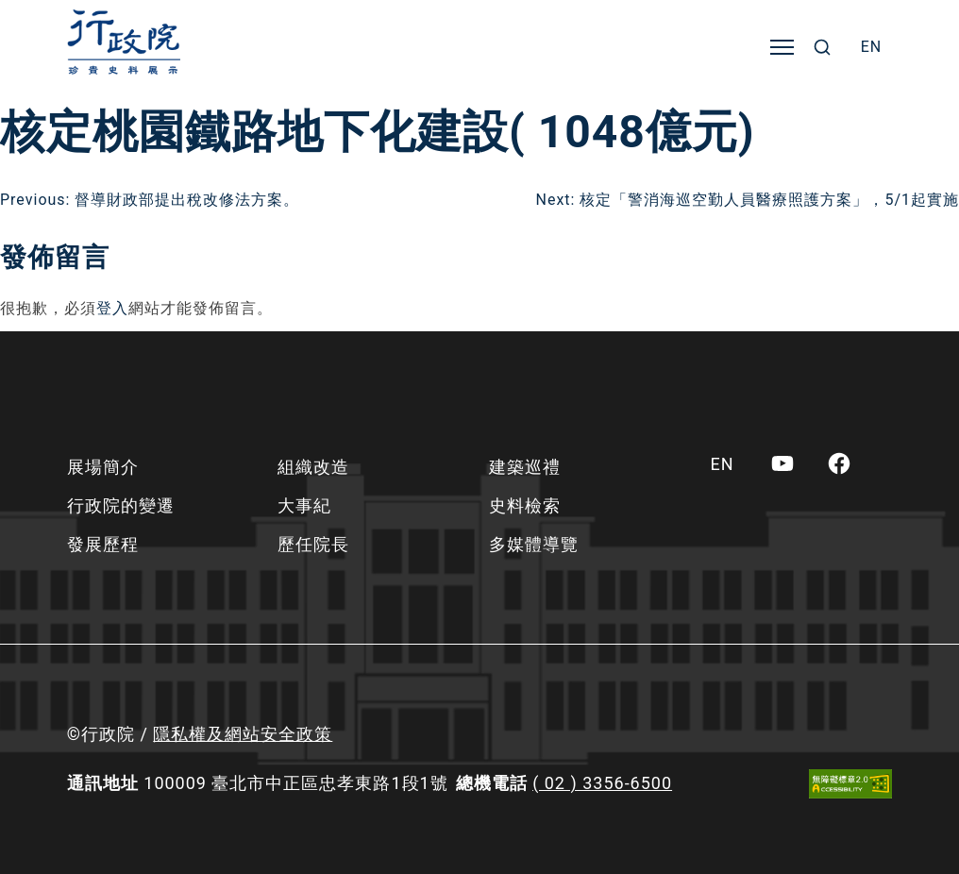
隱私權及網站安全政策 (242, 734)
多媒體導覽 (534, 544)
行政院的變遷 (121, 505)
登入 (112, 308)
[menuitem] (871, 47)
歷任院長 (313, 544)
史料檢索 (525, 505)
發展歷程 (103, 544)
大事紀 (304, 505)
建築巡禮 (525, 467)
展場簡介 (103, 467)
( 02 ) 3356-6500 (602, 783)
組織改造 (313, 467)
